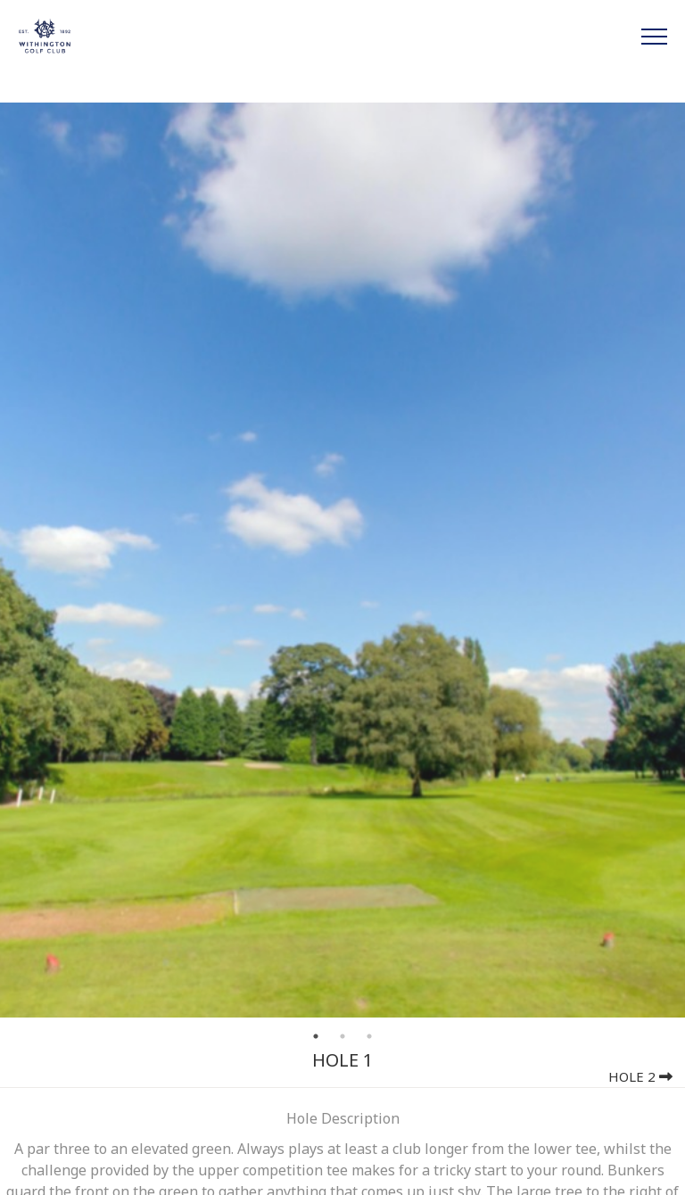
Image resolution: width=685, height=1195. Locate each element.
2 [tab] (342, 1036)
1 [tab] (316, 1036)
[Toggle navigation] (653, 35)
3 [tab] (369, 1036)
